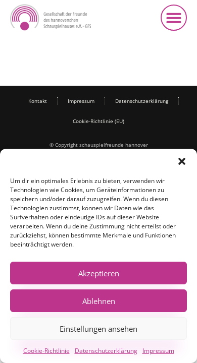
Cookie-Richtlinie (46, 350)
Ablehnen (98, 301)
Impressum (158, 350)
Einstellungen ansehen (98, 329)
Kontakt (37, 100)
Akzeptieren (98, 273)
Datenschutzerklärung (106, 350)
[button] (182, 161)
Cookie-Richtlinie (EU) (98, 121)
